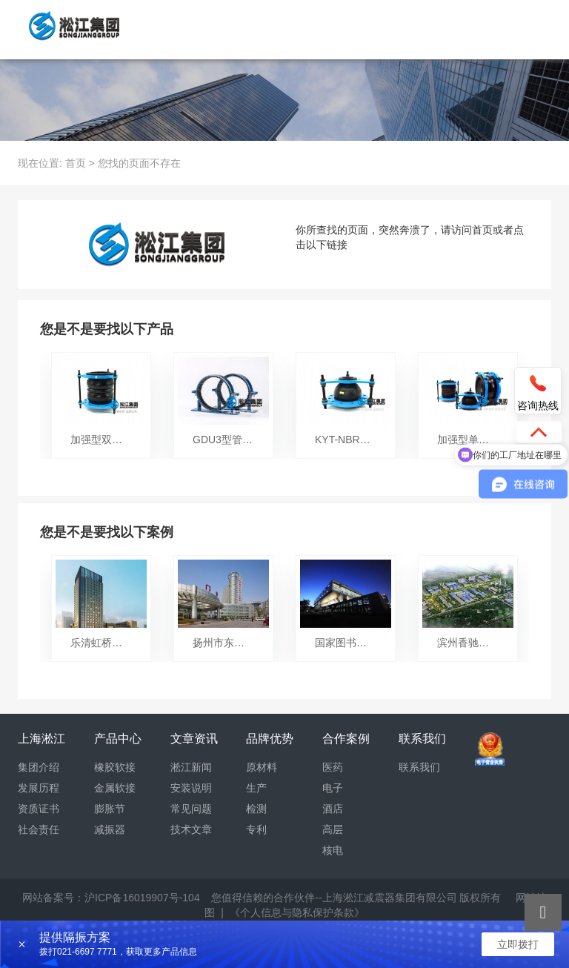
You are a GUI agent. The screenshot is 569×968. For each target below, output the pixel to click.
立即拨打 (518, 944)
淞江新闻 (191, 767)
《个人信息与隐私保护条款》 (297, 912)
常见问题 (191, 809)
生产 (256, 788)
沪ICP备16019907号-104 (142, 898)
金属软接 (115, 788)
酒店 (332, 809)
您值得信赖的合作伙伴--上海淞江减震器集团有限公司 (333, 898)
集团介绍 (38, 767)
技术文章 (191, 829)
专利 (256, 829)
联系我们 (419, 767)
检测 (256, 809)
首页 (75, 163)
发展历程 (38, 788)
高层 (332, 829)
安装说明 (191, 788)
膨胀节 (109, 809)
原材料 (261, 767)
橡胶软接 (115, 767)
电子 (332, 788)
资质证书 (38, 809)
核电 (332, 850)
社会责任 (38, 829)
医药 (332, 767)
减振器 (109, 829)
